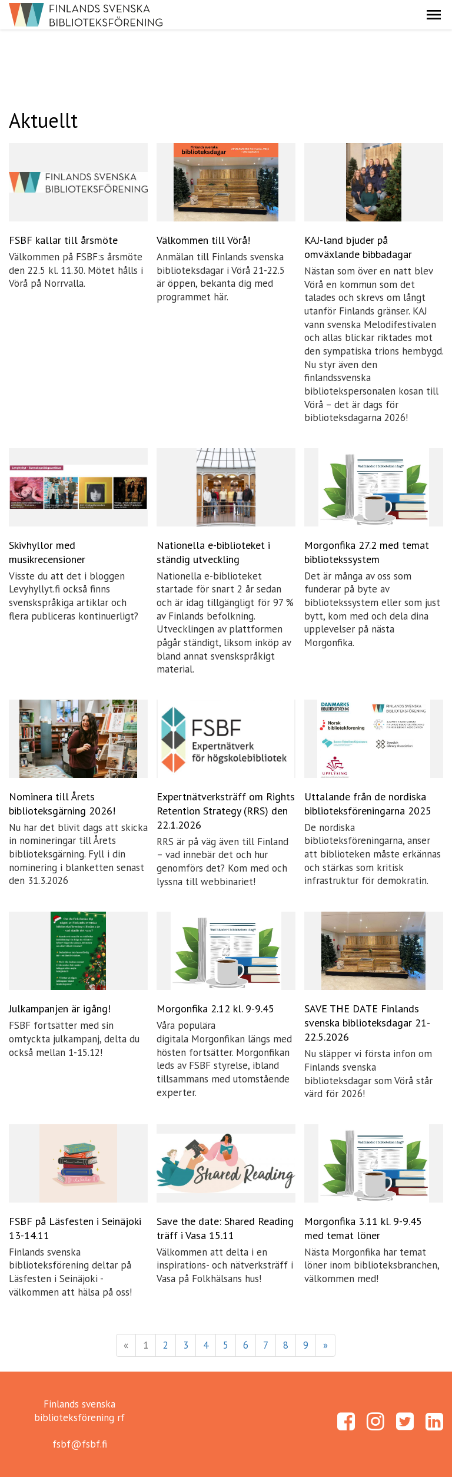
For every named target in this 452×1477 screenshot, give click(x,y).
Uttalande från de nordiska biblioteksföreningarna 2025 (367, 803)
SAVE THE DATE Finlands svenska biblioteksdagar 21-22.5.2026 (367, 1023)
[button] (433, 14)
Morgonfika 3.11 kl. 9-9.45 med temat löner (363, 1228)
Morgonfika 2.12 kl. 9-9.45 (215, 1008)
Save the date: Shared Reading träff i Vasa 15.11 (225, 1228)
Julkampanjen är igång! (60, 1008)
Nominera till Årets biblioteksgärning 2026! (62, 803)
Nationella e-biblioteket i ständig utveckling (213, 552)
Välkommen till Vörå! (203, 240)
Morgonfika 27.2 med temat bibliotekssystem (366, 552)
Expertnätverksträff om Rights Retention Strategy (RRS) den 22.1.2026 (226, 811)
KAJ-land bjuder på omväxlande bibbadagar (358, 247)
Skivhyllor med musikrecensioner (47, 552)
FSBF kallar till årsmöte (63, 240)
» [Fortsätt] (325, 1345)
